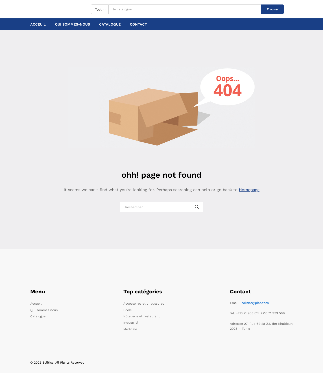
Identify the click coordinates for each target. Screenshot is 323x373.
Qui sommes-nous (72, 24)
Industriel (130, 322)
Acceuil (38, 24)
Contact (138, 24)
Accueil (35, 303)
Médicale (130, 329)
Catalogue (38, 316)
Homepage (249, 189)
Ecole (127, 310)
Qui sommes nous (44, 310)
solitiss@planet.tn (255, 303)
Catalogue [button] (110, 24)
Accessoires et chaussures (143, 303)
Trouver (273, 9)
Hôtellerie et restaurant (141, 316)
